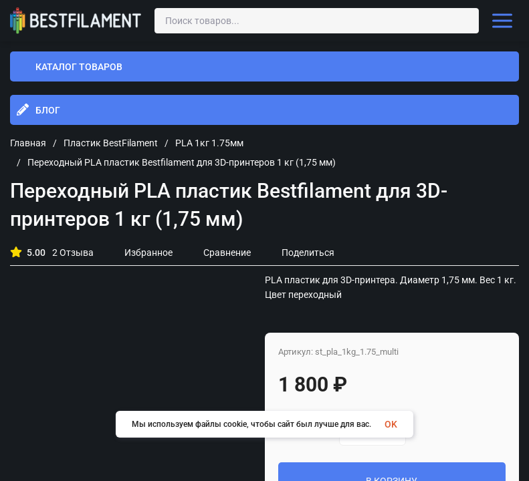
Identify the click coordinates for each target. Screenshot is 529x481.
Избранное (141, 252)
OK (391, 424)
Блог (47, 110)
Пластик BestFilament (111, 143)
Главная (28, 143)
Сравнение (220, 252)
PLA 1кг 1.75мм (209, 143)
